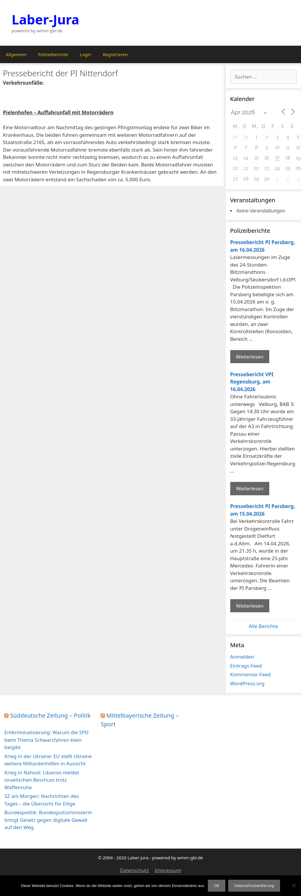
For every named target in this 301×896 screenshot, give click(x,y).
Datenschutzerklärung (254, 885)
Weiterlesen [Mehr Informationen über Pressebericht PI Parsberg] (249, 356)
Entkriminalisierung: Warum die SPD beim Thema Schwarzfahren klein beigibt (46, 739)
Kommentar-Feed (250, 674)
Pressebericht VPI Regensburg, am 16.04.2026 (252, 382)
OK (216, 885)
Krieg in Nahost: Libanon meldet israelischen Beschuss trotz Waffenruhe (41, 780)
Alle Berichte (263, 626)
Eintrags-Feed (246, 665)
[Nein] (294, 885)
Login (85, 54)
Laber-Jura (45, 19)
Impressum (168, 870)
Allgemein (16, 54)
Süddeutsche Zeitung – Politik (50, 715)
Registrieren (115, 54)
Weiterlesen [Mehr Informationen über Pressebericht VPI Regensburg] (249, 488)
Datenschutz (134, 870)
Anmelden (242, 656)
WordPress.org (247, 683)
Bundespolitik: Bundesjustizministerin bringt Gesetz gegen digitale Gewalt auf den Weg (48, 820)
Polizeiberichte (53, 54)
